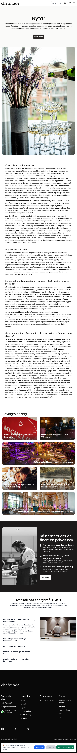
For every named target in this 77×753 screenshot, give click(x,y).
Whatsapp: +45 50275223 (9, 711)
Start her (45, 577)
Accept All (39, 747)
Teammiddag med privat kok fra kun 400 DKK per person (19, 485)
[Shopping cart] (70, 3)
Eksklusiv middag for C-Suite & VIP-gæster (55, 435)
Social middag (25, 715)
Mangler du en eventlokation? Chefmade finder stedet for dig (44, 511)
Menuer (62, 706)
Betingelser (58, 739)
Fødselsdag (24, 704)
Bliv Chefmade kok (47, 700)
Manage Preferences (65, 747)
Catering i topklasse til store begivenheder (53, 462)
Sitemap (73, 739)
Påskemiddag (25, 718)
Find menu (38, 36)
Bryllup (23, 707)
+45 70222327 (48, 608)
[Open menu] (74, 3)
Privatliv (66, 739)
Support (62, 713)
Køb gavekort (64, 710)
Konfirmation (25, 711)
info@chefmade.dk (8, 707)
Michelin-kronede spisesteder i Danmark (18, 435)
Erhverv (23, 700)
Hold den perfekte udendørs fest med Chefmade (56, 485)
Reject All (51, 747)
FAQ (60, 717)
